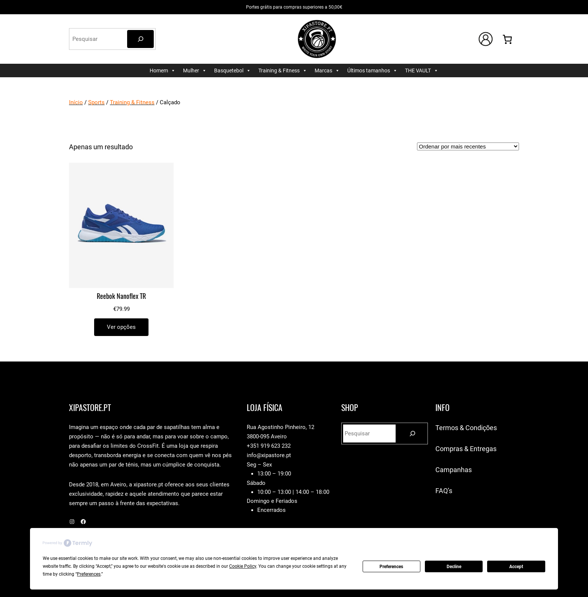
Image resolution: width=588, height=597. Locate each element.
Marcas (327, 70)
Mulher (195, 70)
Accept (516, 566)
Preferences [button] (88, 574)
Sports (96, 102)
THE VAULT (421, 70)
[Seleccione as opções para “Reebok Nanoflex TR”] (121, 327)
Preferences (391, 566)
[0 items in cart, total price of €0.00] (507, 39)
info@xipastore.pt (269, 455)
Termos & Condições (466, 428)
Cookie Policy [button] (242, 566)
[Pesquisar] (140, 39)
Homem (163, 70)
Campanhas (453, 470)
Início (76, 102)
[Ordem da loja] (468, 146)
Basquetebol (232, 70)
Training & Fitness (282, 70)
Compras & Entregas (465, 449)
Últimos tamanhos (372, 70)
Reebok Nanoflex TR (121, 296)
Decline (454, 566)
